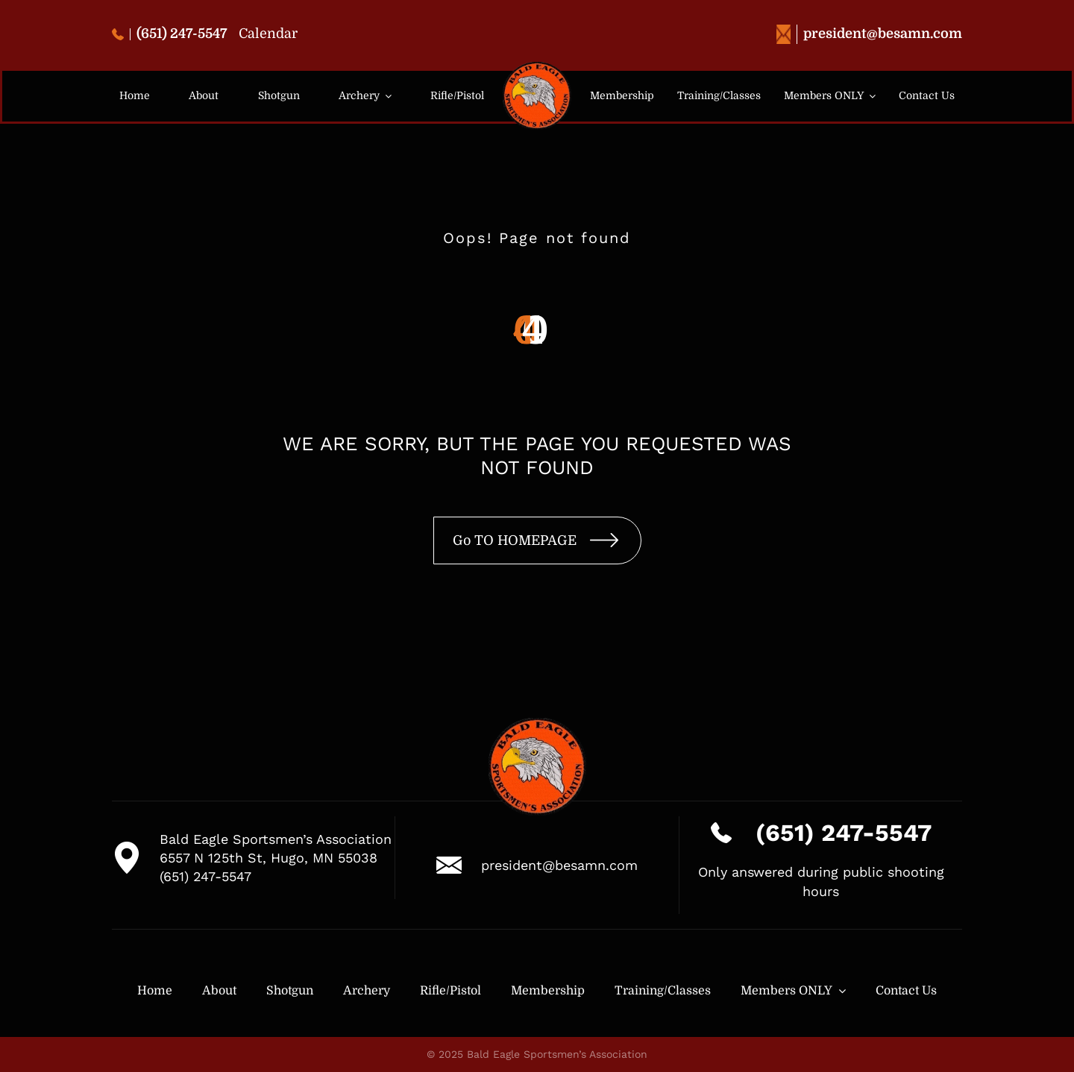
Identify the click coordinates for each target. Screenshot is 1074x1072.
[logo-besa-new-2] (537, 68)
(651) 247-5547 (169, 33)
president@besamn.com (869, 34)
